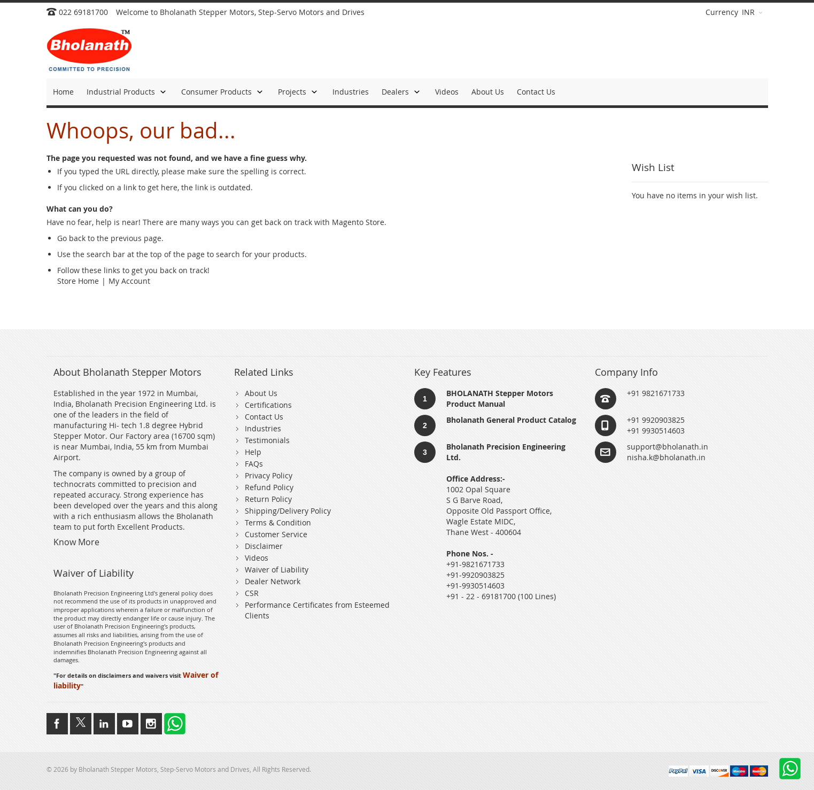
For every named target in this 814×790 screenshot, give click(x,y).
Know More (76, 542)
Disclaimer (264, 546)
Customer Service (276, 534)
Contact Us (264, 417)
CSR (252, 593)
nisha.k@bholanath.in (666, 457)
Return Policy (268, 499)
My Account (129, 281)
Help (253, 452)
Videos (256, 558)
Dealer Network (272, 581)
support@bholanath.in (667, 447)
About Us (261, 393)
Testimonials (267, 440)
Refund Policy (269, 487)
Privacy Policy (268, 475)
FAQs (254, 464)
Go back (71, 238)
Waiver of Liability (276, 569)
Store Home (78, 281)
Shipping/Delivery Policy (288, 511)
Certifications (268, 405)
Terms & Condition (278, 522)
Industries (263, 428)
